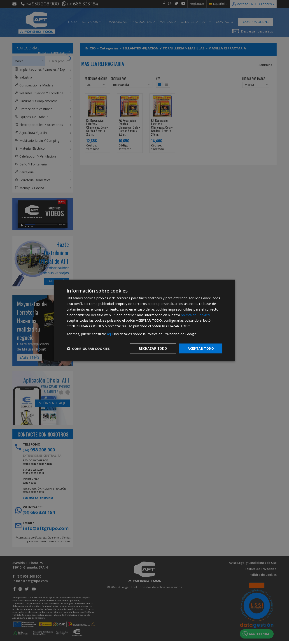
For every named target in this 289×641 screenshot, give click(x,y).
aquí (110, 334)
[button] (88, 348)
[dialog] (144, 320)
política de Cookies (195, 314)
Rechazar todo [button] (153, 348)
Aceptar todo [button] (201, 348)
